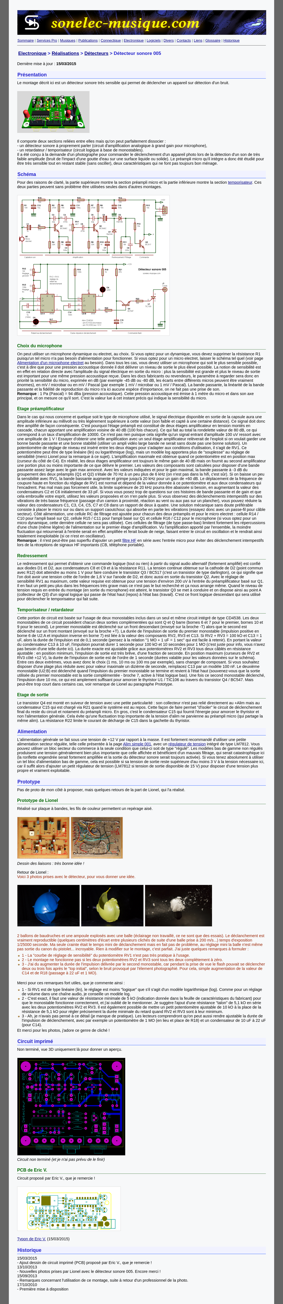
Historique (231, 40)
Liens (198, 40)
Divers (169, 40)
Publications (88, 40)
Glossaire (213, 40)
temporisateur (240, 182)
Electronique (134, 40)
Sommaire (25, 40)
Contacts (184, 40)
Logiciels (154, 40)
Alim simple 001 (137, 744)
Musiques (67, 40)
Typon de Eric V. (31, 1239)
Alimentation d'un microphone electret (50, 363)
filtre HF (129, 540)
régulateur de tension (187, 744)
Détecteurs (96, 53)
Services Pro (47, 40)
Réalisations (65, 53)
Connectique (111, 40)
